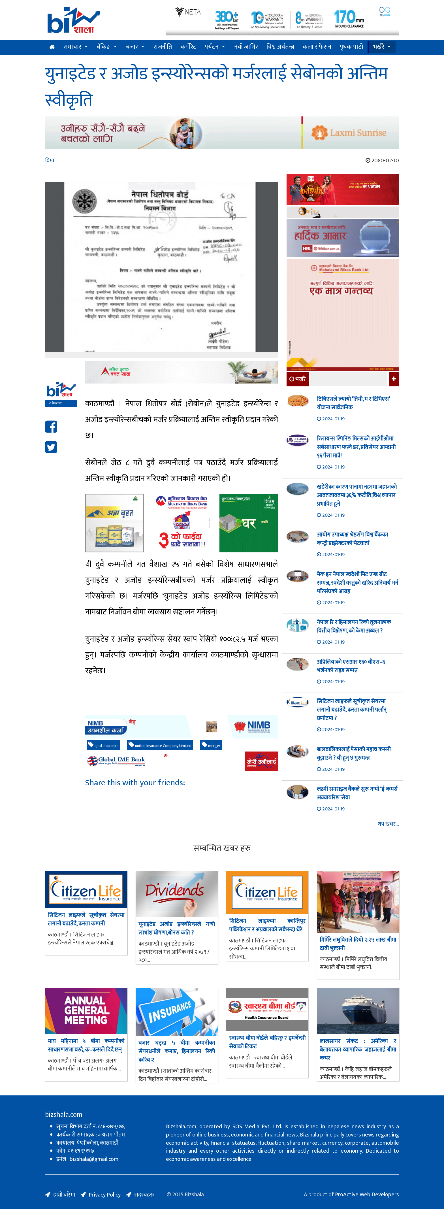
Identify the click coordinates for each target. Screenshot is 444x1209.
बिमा (49, 160)
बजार (132, 47)
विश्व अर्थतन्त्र (280, 47)
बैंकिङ (103, 47)
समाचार (72, 47)
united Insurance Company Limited (160, 745)
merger (211, 745)
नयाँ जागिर (246, 47)
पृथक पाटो (351, 47)
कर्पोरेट (188, 47)
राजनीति (162, 47)
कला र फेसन (317, 47)
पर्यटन (212, 47)
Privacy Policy (105, 1195)
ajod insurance (103, 745)
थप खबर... (388, 824)
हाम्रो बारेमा (64, 1195)
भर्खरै (378, 47)
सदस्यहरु (144, 1195)
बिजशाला (55, 403)
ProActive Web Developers (367, 1194)
